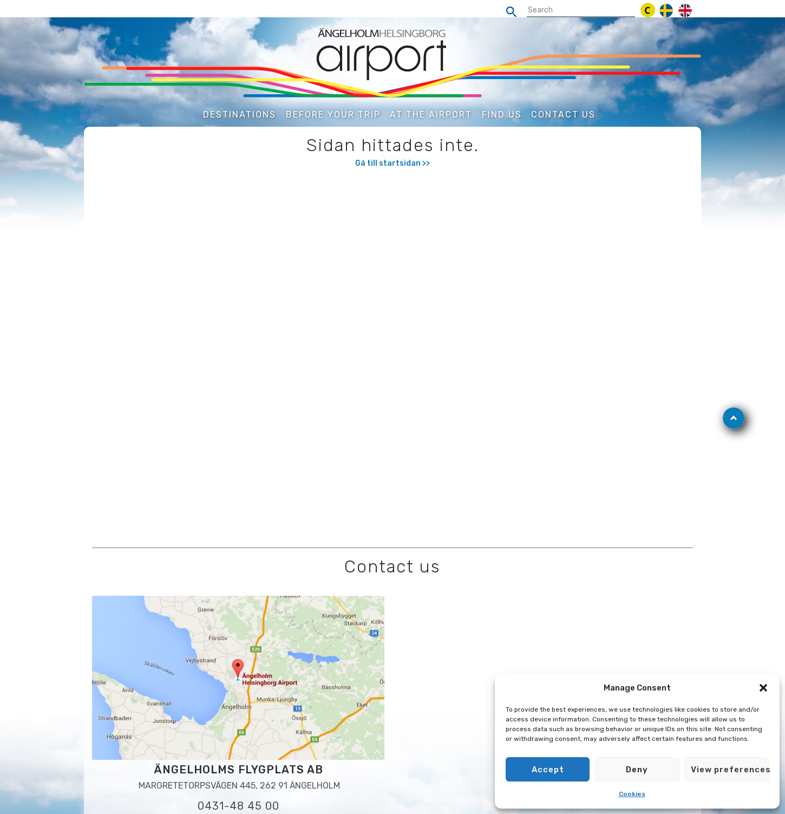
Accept (548, 769)
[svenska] (666, 10)
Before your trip (333, 114)
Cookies (632, 794)
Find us (502, 114)
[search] (514, 11)
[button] (763, 687)
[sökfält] (581, 10)
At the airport (431, 114)
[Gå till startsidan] (392, 62)
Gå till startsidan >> (392, 163)
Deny (637, 769)
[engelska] (685, 10)
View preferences (730, 769)
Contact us (563, 114)
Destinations (239, 114)
